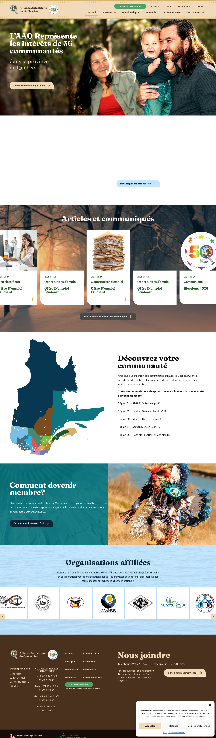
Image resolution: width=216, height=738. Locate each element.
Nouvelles (152, 12)
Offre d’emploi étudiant (56, 290)
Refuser (173, 726)
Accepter (150, 726)
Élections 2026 (196, 288)
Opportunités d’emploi (60, 281)
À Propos (109, 12)
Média (169, 6)
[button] (210, 705)
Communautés (172, 12)
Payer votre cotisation (130, 6)
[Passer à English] (200, 6)
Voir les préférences (199, 726)
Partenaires (155, 6)
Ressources (195, 12)
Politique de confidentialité (174, 733)
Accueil (91, 12)
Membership (131, 12)
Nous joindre (184, 6)
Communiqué (193, 281)
